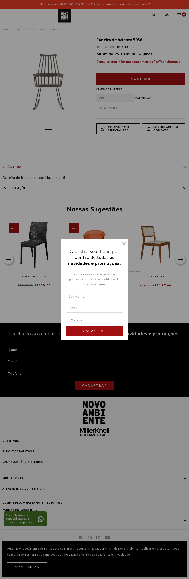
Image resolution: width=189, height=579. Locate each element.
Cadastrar (94, 331)
